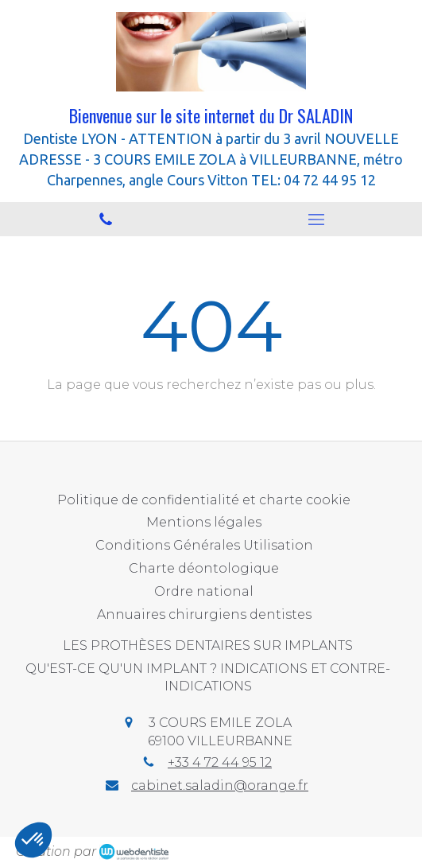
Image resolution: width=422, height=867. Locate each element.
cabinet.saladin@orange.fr (219, 785)
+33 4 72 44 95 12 (220, 762)
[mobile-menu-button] (317, 219)
